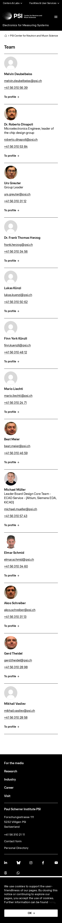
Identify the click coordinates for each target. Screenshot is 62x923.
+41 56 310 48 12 (15, 352)
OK (30, 913)
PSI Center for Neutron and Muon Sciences (34, 35)
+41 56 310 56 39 (16, 87)
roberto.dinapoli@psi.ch (21, 139)
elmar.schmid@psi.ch (19, 559)
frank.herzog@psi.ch (18, 244)
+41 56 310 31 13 (15, 617)
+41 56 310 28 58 (15, 717)
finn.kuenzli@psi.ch (17, 345)
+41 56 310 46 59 (16, 453)
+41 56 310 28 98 (16, 667)
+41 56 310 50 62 (16, 302)
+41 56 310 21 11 (14, 834)
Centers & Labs (11, 3)
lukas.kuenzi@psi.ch (18, 295)
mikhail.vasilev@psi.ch (19, 710)
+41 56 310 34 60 (16, 566)
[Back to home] (22, 16)
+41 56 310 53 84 (16, 146)
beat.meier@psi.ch (17, 446)
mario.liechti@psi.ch (18, 395)
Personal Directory (16, 848)
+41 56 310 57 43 (15, 516)
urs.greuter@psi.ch (17, 194)
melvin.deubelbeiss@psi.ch (23, 81)
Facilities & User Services (42, 3)
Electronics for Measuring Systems (26, 25)
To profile (10, 96)
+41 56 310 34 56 (16, 251)
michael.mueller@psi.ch (20, 509)
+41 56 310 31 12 (15, 201)
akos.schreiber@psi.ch (19, 610)
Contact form (13, 841)
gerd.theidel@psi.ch (18, 660)
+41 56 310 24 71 (15, 402)
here (52, 902)
